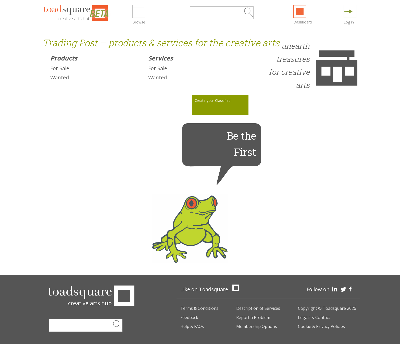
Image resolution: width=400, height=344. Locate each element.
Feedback (189, 317)
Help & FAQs (192, 326)
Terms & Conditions (199, 308)
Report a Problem (253, 317)
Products (63, 58)
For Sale (59, 68)
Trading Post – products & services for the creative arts (161, 42)
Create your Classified (213, 100)
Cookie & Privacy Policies (321, 326)
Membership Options (256, 326)
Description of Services (258, 308)
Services (160, 58)
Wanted (59, 77)
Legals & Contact (314, 317)
